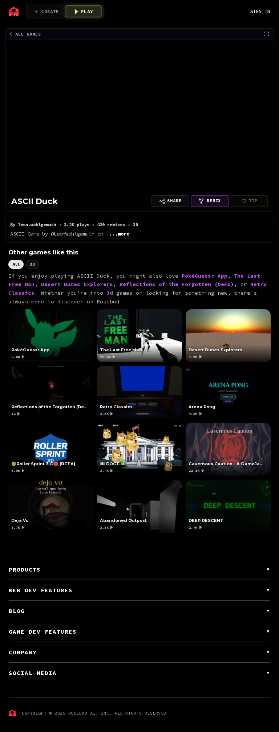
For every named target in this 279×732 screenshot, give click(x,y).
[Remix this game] (210, 201)
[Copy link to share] (170, 201)
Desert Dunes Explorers (77, 284)
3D (32, 263)
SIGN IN (260, 11)
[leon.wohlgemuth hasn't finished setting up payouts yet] (249, 201)
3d (109, 293)
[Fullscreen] (267, 34)
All (16, 263)
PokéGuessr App (204, 275)
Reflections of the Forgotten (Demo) (177, 284)
